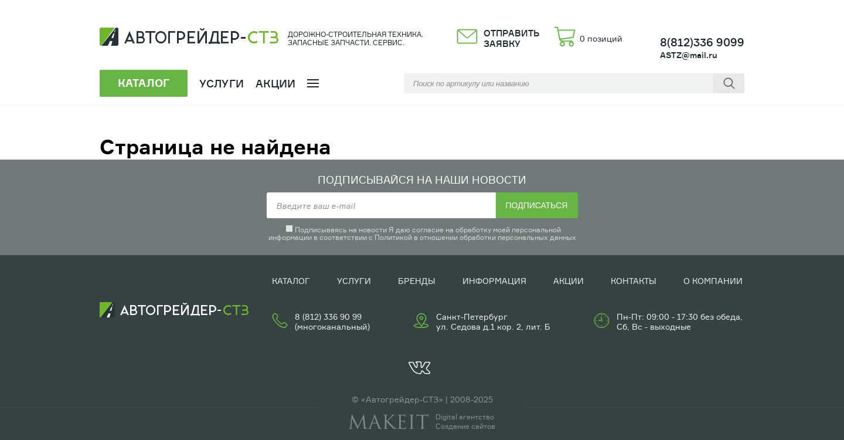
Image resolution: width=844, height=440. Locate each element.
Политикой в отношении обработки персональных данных (475, 237)
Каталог (291, 281)
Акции (276, 83)
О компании (713, 281)
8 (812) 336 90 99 (328, 316)
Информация (494, 281)
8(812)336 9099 (702, 42)
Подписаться (537, 205)
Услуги (354, 281)
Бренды (416, 281)
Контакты (633, 281)
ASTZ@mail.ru (688, 55)
